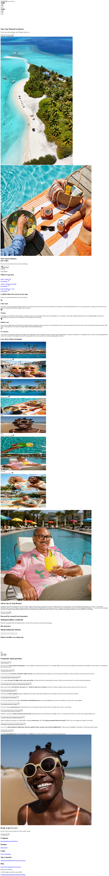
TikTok (2, 874)
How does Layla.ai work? (7, 670)
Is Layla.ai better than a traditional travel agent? (12, 717)
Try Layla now (5, 834)
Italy (4, 860)
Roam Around (4, 847)
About (5, 841)
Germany (16, 860)
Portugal (8, 860)
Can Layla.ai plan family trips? (9, 690)
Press (16, 841)
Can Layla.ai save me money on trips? (10, 677)
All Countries (22, 860)
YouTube (15, 874)
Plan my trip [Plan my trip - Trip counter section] (4, 267)
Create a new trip (6, 612)
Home (2, 841)
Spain (2, 860)
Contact (11, 841)
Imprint (9, 854)
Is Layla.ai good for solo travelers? (9, 697)
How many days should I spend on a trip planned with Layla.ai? (16, 684)
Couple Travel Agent (6, 867)
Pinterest (20, 874)
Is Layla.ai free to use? (7, 730)
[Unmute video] (5, 655)
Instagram (6, 874)
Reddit (23, 874)
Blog (8, 841)
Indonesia (12, 860)
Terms (5, 854)
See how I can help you (7, 35)
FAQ (14, 841)
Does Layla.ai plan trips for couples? (10, 704)
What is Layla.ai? (6, 662)
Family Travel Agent (16, 867)
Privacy (2, 854)
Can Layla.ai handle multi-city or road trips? (11, 710)
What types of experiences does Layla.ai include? (13, 724)
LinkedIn (11, 874)
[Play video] (2, 655)
